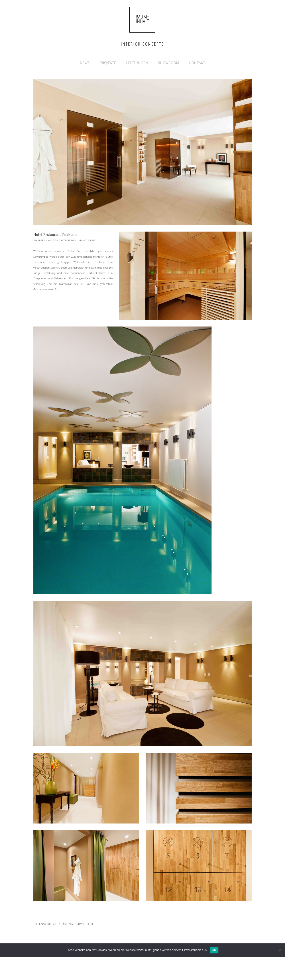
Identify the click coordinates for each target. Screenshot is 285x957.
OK (214, 950)
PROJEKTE (108, 62)
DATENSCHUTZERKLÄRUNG (53, 924)
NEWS (85, 62)
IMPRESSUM (84, 924)
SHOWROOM (168, 62)
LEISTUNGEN (137, 62)
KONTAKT (197, 62)
